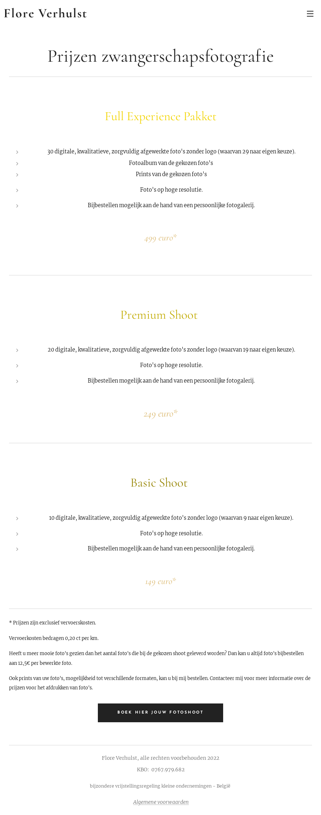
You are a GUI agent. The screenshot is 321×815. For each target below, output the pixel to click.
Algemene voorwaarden (161, 802)
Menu (310, 13)
